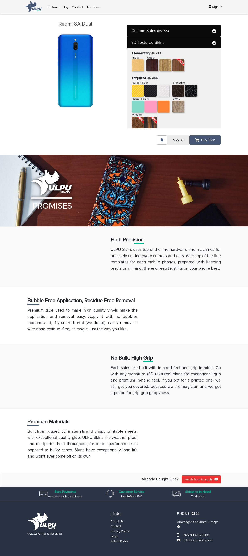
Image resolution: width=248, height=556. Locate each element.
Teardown (93, 7)
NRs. (178, 140)
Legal (114, 536)
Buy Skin (205, 140)
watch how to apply (201, 479)
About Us (117, 521)
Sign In (215, 7)
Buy (65, 7)
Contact (77, 7)
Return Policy (119, 541)
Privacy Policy (120, 531)
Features (53, 7)
